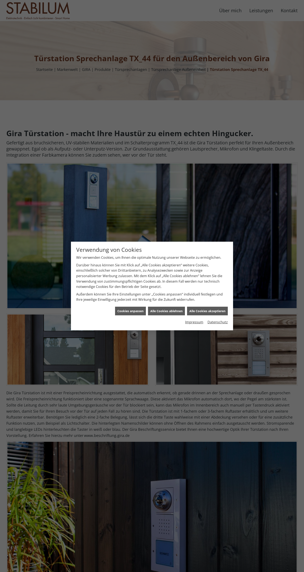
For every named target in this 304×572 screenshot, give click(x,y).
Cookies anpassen (130, 299)
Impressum (194, 310)
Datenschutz (218, 310)
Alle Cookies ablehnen (166, 299)
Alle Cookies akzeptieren (207, 299)
